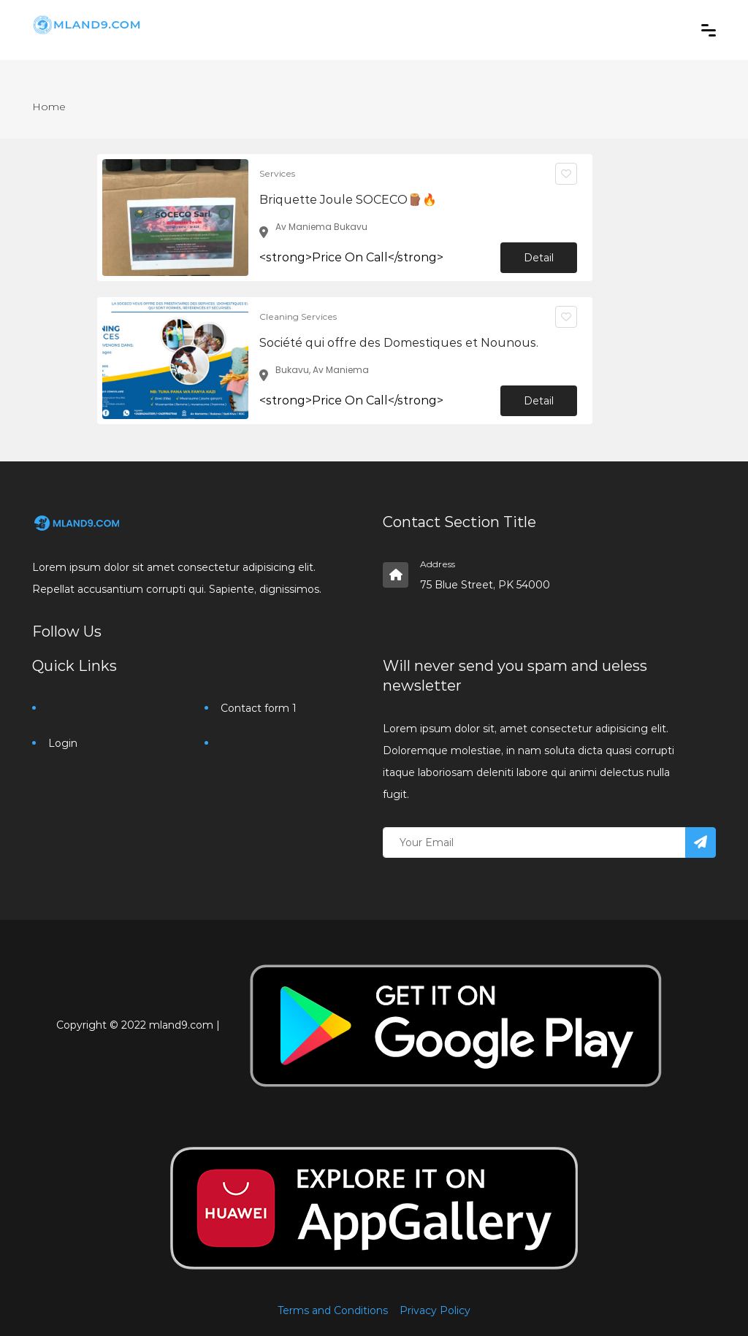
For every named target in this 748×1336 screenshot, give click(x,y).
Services (277, 173)
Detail (539, 257)
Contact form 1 (259, 708)
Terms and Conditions (333, 1310)
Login (62, 743)
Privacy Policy (435, 1310)
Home (49, 106)
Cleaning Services (298, 316)
